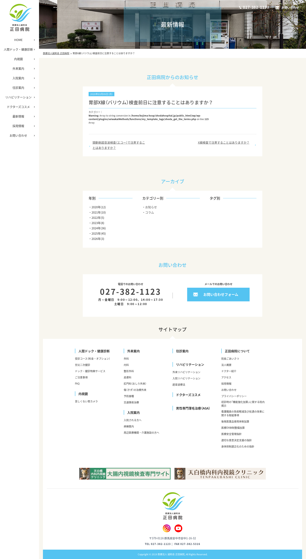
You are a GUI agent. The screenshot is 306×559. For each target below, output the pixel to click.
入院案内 (18, 78)
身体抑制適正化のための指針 (237, 446)
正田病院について (237, 351)
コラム (149, 212)
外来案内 (18, 68)
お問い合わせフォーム (220, 294)
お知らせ (151, 207)
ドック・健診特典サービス (90, 371)
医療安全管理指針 (231, 434)
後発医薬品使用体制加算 (235, 421)
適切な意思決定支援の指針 (236, 440)
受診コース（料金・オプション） (92, 358)
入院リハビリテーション (186, 378)
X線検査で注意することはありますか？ (223, 142)
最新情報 (18, 116)
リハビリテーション (18, 97)
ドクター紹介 (228, 371)
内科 (126, 365)
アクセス (226, 377)
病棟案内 (129, 426)
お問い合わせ (18, 135)
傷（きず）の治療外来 (135, 390)
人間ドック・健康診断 (18, 49)
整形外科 (129, 371)
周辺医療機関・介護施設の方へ (141, 432)
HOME (18, 40)
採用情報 (18, 126)
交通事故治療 (131, 402)
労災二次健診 (82, 365)
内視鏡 (18, 59)
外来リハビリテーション (186, 372)
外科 (126, 358)
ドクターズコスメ (18, 107)
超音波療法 (179, 384)
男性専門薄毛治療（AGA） (193, 408)
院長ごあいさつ (230, 358)
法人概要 (226, 365)
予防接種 (129, 396)
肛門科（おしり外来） (135, 383)
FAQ (77, 383)
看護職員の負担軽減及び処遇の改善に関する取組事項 (242, 413)
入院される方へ (132, 420)
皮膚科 (127, 377)
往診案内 (18, 87)
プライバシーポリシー (234, 396)
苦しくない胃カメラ (86, 401)
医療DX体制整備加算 (233, 427)
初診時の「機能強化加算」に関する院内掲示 (243, 403)
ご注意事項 (81, 377)
